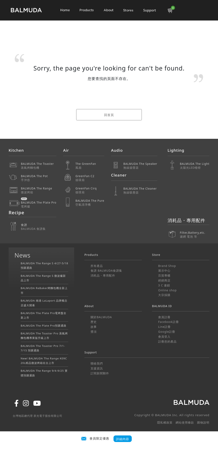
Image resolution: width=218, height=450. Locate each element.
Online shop (167, 290)
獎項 (94, 332)
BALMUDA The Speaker (140, 166)
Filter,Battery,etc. (194, 232)
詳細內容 (122, 439)
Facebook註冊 (168, 322)
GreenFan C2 (89, 178)
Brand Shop (167, 266)
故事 (94, 327)
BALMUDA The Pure (89, 202)
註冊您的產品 (167, 341)
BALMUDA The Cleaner (140, 190)
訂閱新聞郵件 (100, 373)
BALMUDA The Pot (38, 178)
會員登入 (164, 336)
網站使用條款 (185, 422)
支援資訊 (97, 368)
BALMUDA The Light (194, 166)
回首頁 (109, 115)
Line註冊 (164, 327)
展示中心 (164, 270)
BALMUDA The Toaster (38, 166)
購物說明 (203, 422)
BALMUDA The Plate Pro (38, 204)
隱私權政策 (165, 422)
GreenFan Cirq (89, 190)
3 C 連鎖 (164, 285)
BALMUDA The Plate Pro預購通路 (44, 325)
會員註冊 (164, 317)
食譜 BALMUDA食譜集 (106, 270)
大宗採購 (164, 295)
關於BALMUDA (101, 317)
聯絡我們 (97, 363)
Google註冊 (166, 332)
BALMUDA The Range (38, 190)
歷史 (94, 322)
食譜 (38, 227)
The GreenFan (89, 166)
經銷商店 (164, 280)
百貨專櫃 (164, 275)
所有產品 (97, 266)
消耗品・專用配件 (103, 275)
